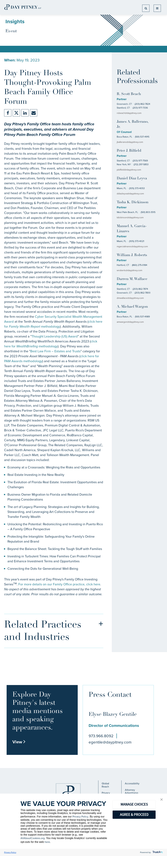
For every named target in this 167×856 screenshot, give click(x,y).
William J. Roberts (132, 255)
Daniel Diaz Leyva (132, 178)
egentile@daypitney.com (110, 742)
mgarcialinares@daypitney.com (132, 246)
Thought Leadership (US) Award (55, 336)
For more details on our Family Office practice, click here (59, 584)
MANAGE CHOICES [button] (134, 804)
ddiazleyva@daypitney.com (130, 193)
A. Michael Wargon (132, 307)
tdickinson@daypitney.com (130, 217)
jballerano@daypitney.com (130, 142)
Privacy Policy (80, 816)
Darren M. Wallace (132, 279)
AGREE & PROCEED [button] (134, 814)
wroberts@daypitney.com (129, 270)
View (19, 742)
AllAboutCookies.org (33, 838)
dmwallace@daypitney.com (130, 298)
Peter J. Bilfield (129, 151)
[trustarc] (157, 852)
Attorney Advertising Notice (131, 793)
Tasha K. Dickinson (132, 202)
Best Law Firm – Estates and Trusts (55, 351)
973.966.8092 (101, 736)
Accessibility (132, 783)
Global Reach (105, 785)
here (47, 842)
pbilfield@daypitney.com (129, 169)
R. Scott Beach (129, 94)
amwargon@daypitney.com (130, 322)
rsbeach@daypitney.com (129, 113)
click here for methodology (53, 324)
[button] (161, 800)
